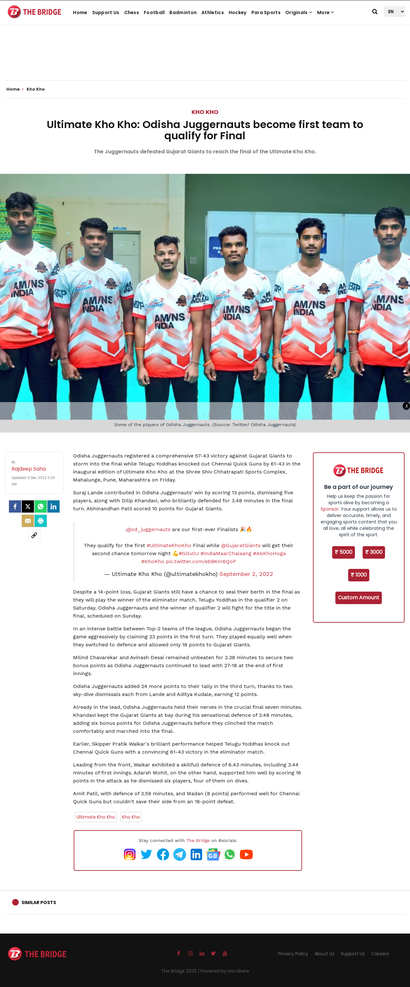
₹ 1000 (359, 574)
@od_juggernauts (148, 529)
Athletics (212, 12)
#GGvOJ (189, 553)
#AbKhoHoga (269, 553)
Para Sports (266, 12)
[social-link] (34, 535)
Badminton (183, 12)
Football (154, 12)
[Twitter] (27, 506)
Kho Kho (205, 112)
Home (80, 12)
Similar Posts (38, 902)
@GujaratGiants (240, 545)
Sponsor (330, 509)
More (325, 12)
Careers (380, 954)
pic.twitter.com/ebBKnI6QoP (201, 561)
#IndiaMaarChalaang (226, 553)
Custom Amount (358, 597)
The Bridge (198, 840)
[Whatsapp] (40, 506)
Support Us (105, 12)
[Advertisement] (205, 61)
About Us (324, 954)
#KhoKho (152, 561)
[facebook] (15, 506)
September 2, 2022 (246, 574)
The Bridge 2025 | (181, 971)
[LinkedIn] (53, 506)
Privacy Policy (293, 954)
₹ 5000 (343, 552)
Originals (298, 12)
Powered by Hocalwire (225, 971)
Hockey (238, 12)
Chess (131, 12)
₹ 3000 (373, 552)
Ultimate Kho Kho (96, 817)
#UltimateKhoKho (169, 545)
